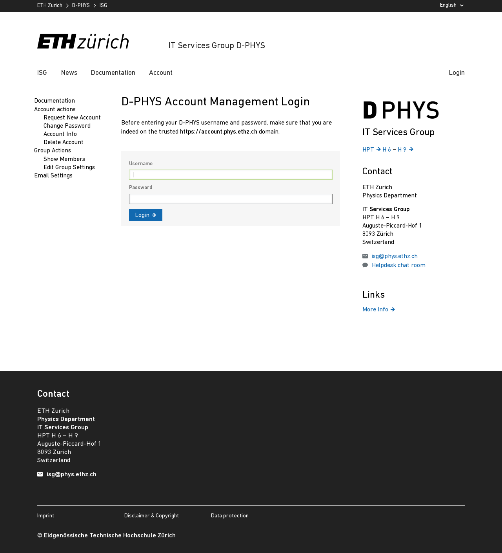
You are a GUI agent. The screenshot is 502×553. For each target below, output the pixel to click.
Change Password (67, 126)
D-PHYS (81, 5)
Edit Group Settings (69, 167)
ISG (103, 5)
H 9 (405, 150)
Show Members (64, 159)
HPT (371, 150)
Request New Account (72, 118)
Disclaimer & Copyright (151, 516)
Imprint (45, 516)
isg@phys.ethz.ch (395, 256)
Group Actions (52, 151)
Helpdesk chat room (399, 265)
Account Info (60, 134)
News (69, 73)
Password (140, 187)
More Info (378, 310)
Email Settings (53, 176)
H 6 (387, 150)
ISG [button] (42, 73)
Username (141, 163)
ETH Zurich (49, 5)
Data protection (230, 516)
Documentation (113, 73)
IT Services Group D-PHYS (216, 46)
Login (457, 73)
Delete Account (64, 142)
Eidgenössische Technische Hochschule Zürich (110, 536)
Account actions (55, 110)
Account (161, 73)
